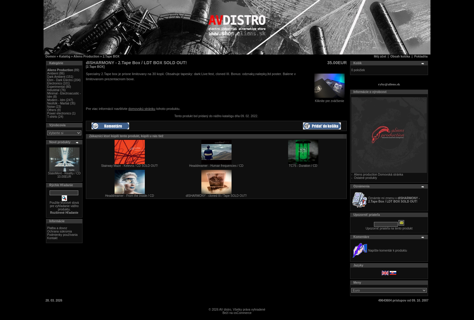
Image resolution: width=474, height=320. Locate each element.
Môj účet (380, 56)
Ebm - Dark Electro (60, 80)
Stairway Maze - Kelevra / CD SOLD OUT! (129, 165)
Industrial (53, 90)
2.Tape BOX (111, 56)
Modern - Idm (56, 100)
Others (51, 110)
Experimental (56, 86)
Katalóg (64, 56)
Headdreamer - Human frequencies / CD (216, 165)
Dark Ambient (56, 76)
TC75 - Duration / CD (303, 165)
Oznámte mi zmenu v (394, 199)
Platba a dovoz (57, 228)
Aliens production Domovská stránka (378, 174)
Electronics (54, 83)
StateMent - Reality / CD (64, 173)
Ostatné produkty (365, 178)
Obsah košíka (400, 56)
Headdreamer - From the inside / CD (129, 195)
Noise (51, 106)
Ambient (52, 73)
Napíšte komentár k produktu (387, 250)
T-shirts (52, 116)
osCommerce (243, 313)
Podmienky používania (62, 234)
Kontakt (52, 238)
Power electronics (59, 113)
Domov (51, 56)
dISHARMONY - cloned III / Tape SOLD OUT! (216, 195)
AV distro (225, 309)
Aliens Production (86, 56)
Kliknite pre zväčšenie (329, 100)
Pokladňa (420, 56)
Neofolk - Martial (58, 103)
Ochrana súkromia (59, 231)
